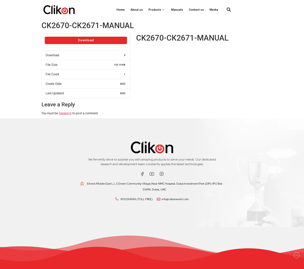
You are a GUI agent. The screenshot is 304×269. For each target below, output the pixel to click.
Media (214, 9)
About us (136, 9)
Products (157, 9)
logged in (65, 113)
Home (121, 9)
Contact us (196, 9)
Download (86, 40)
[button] (229, 10)
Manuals (177, 9)
